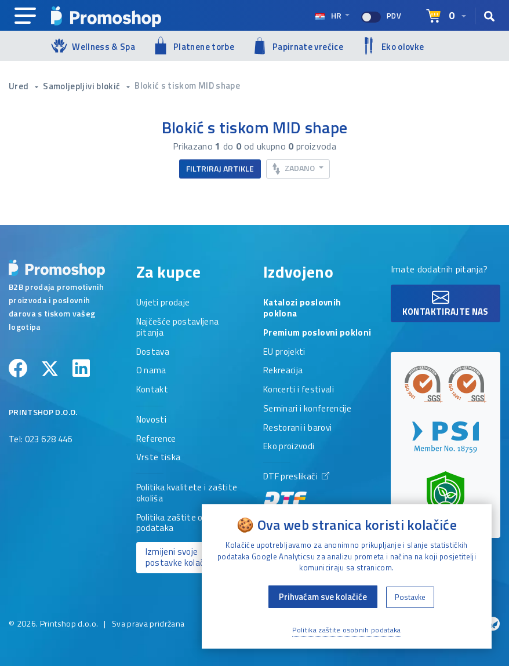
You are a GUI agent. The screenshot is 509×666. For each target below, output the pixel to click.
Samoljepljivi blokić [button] (82, 86)
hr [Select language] (329, 15)
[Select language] (446, 16)
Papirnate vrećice (297, 45)
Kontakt (152, 390)
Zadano (294, 168)
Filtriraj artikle (220, 168)
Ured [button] (20, 86)
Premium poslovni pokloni (317, 333)
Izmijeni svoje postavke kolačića (181, 557)
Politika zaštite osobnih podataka (182, 523)
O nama (151, 371)
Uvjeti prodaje (163, 303)
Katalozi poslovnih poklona (302, 308)
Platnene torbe (193, 45)
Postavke (410, 597)
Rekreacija (283, 371)
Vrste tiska (158, 458)
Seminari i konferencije (307, 409)
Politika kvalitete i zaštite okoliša (187, 493)
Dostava (152, 352)
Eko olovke (392, 45)
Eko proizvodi (289, 447)
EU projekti (284, 352)
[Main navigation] (25, 16)
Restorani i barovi (297, 428)
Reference (156, 439)
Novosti (151, 420)
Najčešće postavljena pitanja (177, 327)
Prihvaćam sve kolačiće (323, 596)
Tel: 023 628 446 (40, 440)
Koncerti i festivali (298, 390)
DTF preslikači (296, 490)
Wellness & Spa (93, 45)
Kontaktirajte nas (445, 303)
